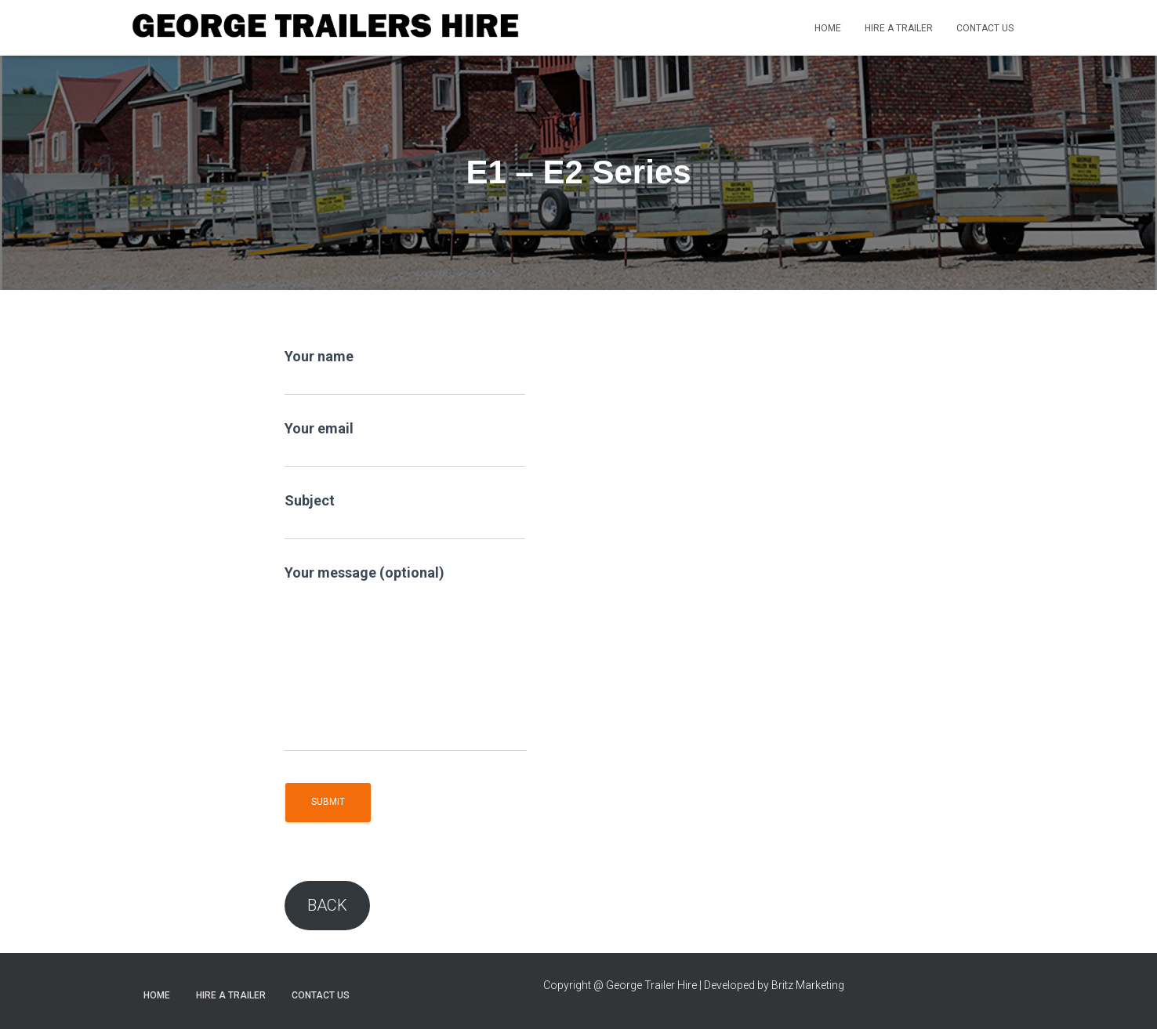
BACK (327, 905)
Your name (405, 372)
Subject (405, 516)
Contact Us (985, 28)
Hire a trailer (899, 28)
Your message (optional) (406, 658)
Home (827, 28)
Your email (405, 444)
